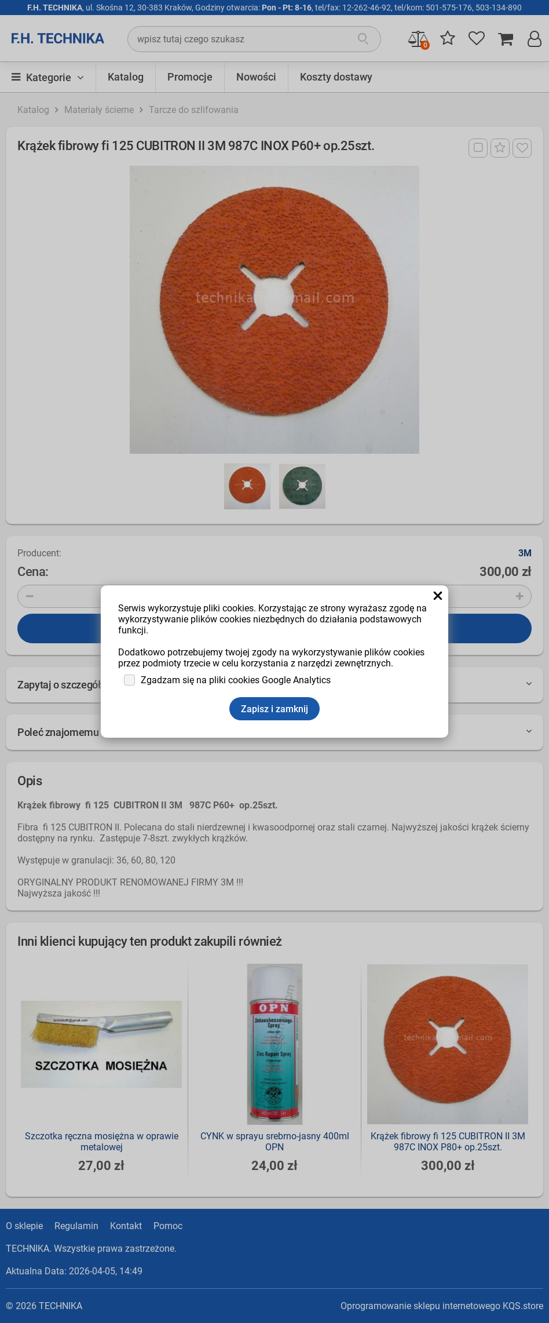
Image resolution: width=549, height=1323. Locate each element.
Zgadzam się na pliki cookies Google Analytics (236, 680)
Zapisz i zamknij (274, 709)
